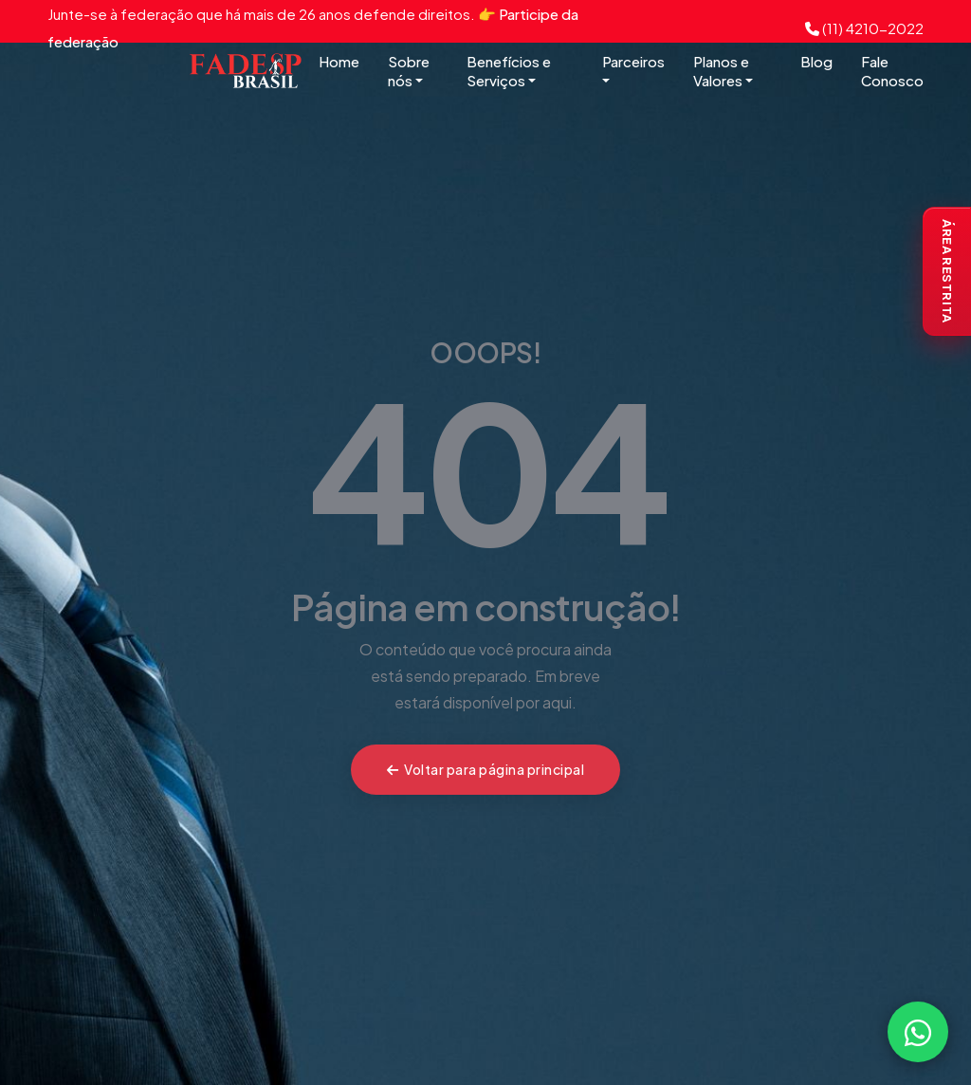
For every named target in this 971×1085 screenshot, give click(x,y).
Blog (816, 61)
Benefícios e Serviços (509, 70)
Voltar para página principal (486, 769)
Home (339, 61)
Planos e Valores (723, 70)
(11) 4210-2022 (864, 28)
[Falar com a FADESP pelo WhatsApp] (918, 1032)
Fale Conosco (892, 70)
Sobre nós (409, 70)
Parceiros (633, 70)
